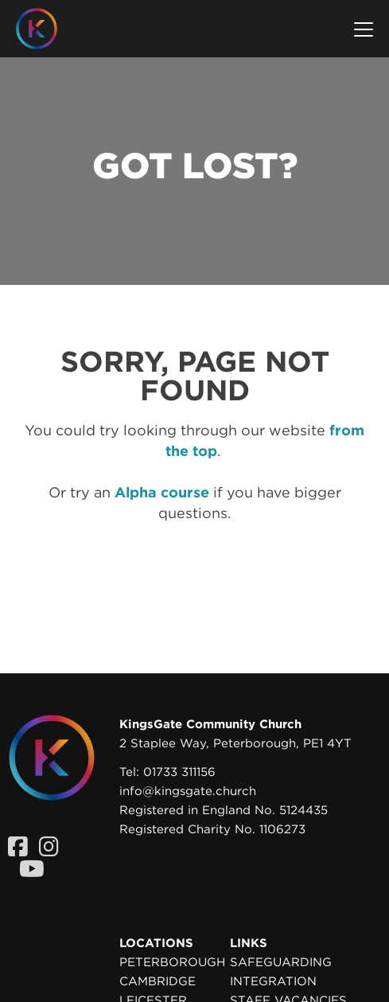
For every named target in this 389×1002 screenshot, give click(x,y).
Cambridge (157, 981)
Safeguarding (281, 962)
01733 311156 (179, 772)
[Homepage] (48, 28)
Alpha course (162, 492)
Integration (273, 981)
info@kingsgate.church (187, 791)
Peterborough (172, 962)
